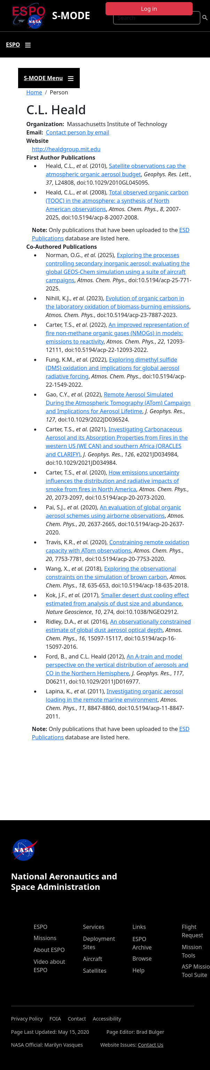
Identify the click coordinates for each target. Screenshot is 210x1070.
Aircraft (92, 959)
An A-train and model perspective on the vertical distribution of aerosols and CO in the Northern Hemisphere (117, 665)
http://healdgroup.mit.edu (66, 149)
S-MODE (71, 15)
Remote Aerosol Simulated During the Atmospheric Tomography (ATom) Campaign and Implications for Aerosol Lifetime (118, 403)
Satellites (94, 971)
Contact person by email (77, 132)
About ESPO (49, 950)
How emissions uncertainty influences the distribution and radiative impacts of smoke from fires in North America (112, 481)
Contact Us (150, 1044)
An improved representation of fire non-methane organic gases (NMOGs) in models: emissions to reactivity (117, 333)
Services (93, 927)
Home (34, 92)
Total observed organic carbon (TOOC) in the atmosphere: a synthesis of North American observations (117, 200)
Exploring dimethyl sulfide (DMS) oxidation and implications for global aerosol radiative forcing (112, 368)
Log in (149, 9)
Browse (141, 958)
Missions (45, 938)
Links (139, 927)
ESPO (41, 927)
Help (138, 970)
